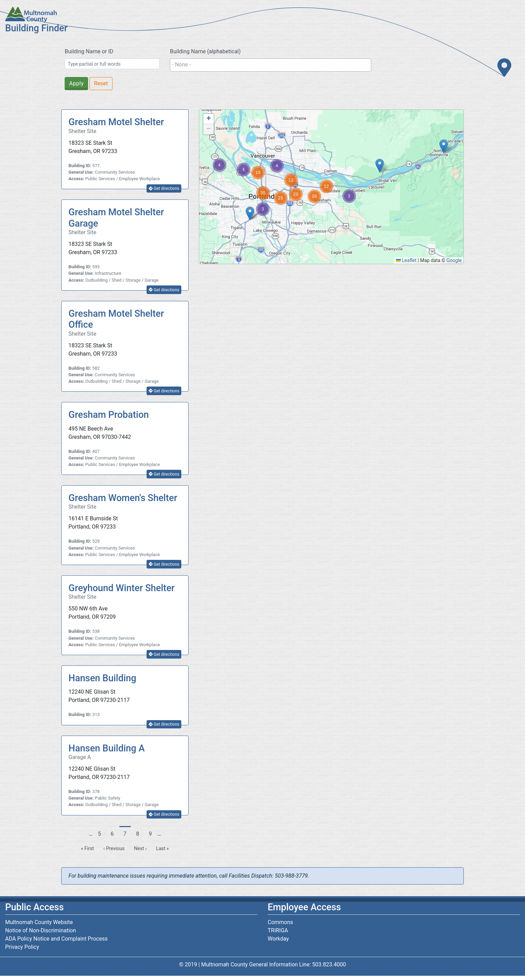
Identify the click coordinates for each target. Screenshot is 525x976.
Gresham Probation (108, 414)
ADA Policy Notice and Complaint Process (56, 938)
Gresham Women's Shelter (122, 497)
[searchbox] (270, 65)
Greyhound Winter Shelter (121, 588)
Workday (278, 938)
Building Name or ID (89, 51)
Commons (280, 922)
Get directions (164, 188)
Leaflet (406, 260)
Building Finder (36, 28)
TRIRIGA (278, 930)
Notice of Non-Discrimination (40, 930)
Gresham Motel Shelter (116, 122)
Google (454, 260)
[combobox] (270, 65)
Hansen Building (102, 678)
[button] (443, 146)
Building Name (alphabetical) (205, 51)
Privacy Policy (22, 947)
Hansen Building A (106, 748)
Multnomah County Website (39, 922)
